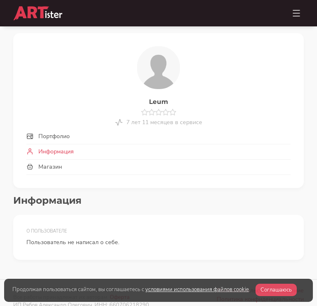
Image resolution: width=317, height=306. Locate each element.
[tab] (158, 136)
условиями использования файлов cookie (197, 289)
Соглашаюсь (276, 290)
